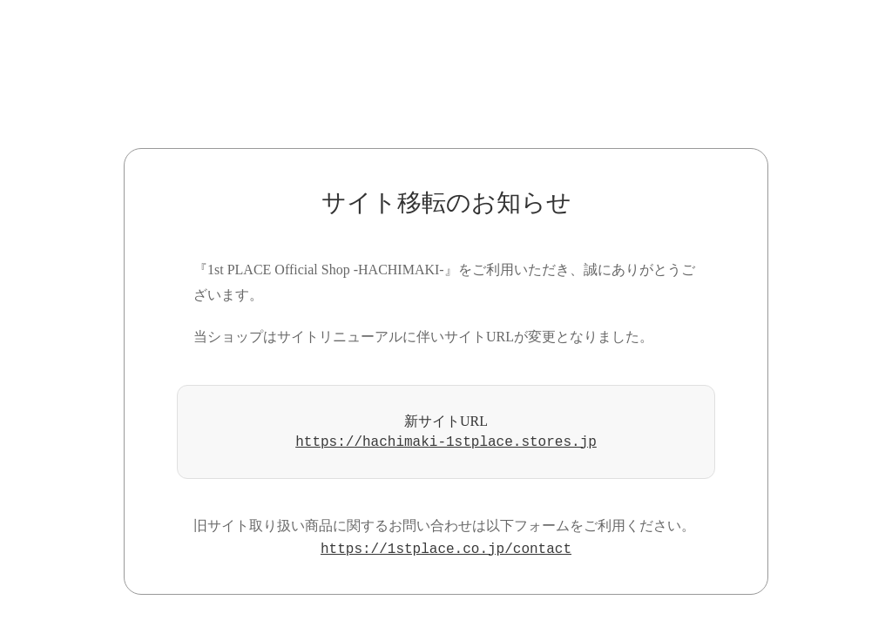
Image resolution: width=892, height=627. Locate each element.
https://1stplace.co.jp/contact (446, 549)
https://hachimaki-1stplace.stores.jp (446, 442)
